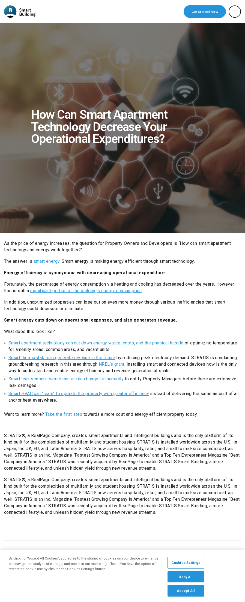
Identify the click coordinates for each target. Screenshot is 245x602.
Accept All (186, 593)
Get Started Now (205, 12)
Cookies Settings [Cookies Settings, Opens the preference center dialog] (185, 565)
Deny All (186, 579)
